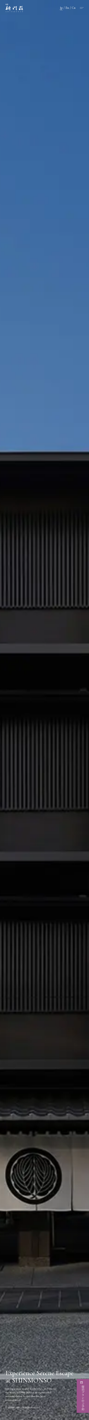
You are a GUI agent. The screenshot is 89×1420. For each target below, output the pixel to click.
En (67, 8)
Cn (74, 8)
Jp (61, 8)
